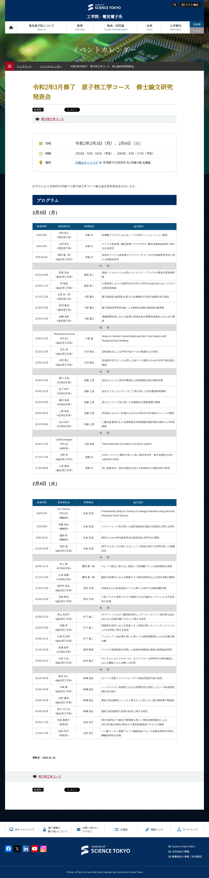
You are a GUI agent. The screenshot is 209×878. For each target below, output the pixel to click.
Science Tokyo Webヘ (184, 846)
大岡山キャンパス (88, 162)
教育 (80, 27)
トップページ (11, 27)
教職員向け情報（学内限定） (188, 856)
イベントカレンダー (51, 66)
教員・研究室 (115, 27)
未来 (149, 27)
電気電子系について (41, 27)
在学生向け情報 (180, 851)
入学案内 (176, 27)
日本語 (196, 24)
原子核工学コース (52, 119)
